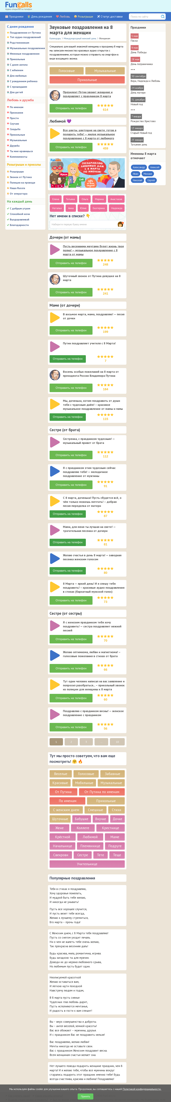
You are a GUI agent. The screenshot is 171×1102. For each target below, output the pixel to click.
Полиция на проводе (22, 182)
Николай (137, 180)
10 (117, 732)
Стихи (116, 800)
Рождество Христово (143, 121)
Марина (99, 197)
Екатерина (99, 206)
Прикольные (17, 59)
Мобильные (84, 773)
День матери (138, 92)
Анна (71, 206)
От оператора (18, 193)
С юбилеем (16, 70)
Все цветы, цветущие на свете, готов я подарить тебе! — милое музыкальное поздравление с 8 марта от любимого (89, 133)
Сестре (82, 845)
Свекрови (60, 845)
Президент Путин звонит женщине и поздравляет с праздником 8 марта (88, 94)
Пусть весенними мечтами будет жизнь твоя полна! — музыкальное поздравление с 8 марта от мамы (93, 249)
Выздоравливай (19, 219)
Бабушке (81, 809)
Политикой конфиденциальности (142, 1089)
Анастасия (116, 197)
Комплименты (18, 156)
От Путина (63, 782)
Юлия (83, 206)
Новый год (137, 104)
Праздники (16, 16)
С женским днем (66, 800)
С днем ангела (19, 64)
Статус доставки (112, 16)
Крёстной (62, 827)
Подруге (115, 836)
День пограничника (142, 64)
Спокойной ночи (20, 214)
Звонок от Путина (21, 177)
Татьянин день (139, 144)
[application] (55, 96)
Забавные (112, 764)
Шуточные (60, 809)
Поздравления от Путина (25, 32)
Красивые (60, 773)
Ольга (85, 197)
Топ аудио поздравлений (25, 37)
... (101, 732)
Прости (14, 118)
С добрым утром (20, 208)
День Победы (139, 52)
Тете (100, 845)
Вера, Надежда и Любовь (145, 80)
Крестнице (110, 818)
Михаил (148, 173)
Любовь (65, 16)
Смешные (95, 800)
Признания (16, 112)
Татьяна (70, 197)
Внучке (100, 809)
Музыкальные (18, 140)
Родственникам (19, 42)
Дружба (15, 145)
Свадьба (15, 129)
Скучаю (14, 123)
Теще (117, 845)
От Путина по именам (101, 782)
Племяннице (90, 836)
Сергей (151, 180)
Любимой (90, 827)
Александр (139, 167)
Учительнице (87, 854)
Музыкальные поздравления (27, 48)
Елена (55, 197)
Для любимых (18, 75)
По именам (16, 107)
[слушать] (55, 95)
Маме (114, 827)
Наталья (57, 206)
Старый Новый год (141, 132)
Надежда (116, 206)
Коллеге (83, 818)
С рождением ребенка (23, 81)
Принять (85, 1096)
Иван (135, 173)
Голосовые (67, 70)
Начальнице (62, 836)
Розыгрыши (85, 16)
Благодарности (19, 225)
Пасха (134, 40)
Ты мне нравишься (21, 151)
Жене (59, 818)
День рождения (41, 16)
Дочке (117, 809)
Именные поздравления (24, 53)
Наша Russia (17, 188)
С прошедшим (18, 86)
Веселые (60, 764)
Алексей (154, 167)
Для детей (16, 92)
